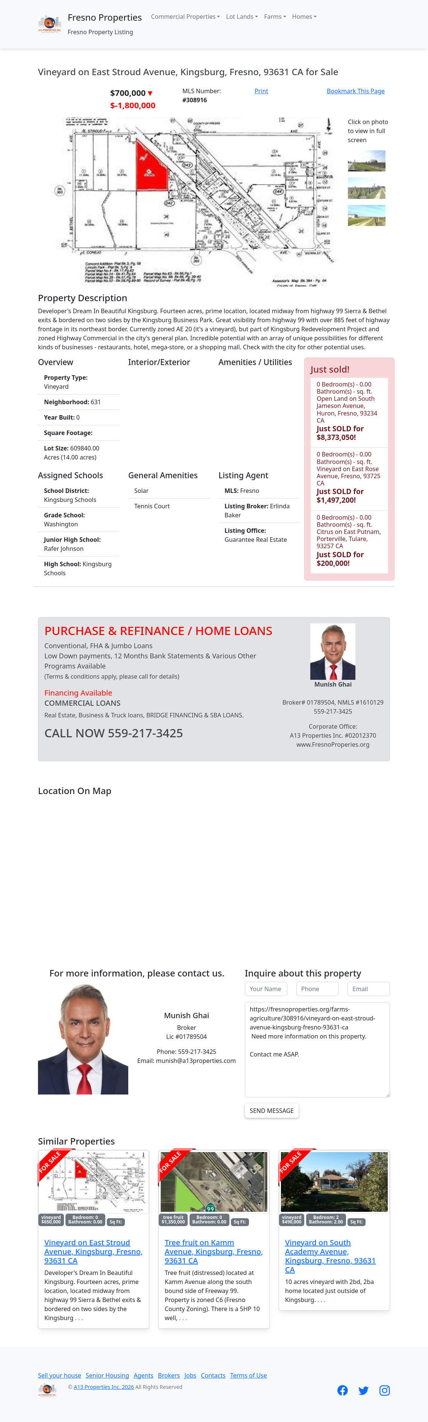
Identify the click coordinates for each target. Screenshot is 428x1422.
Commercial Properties (183, 16)
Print (261, 91)
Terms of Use (248, 1375)
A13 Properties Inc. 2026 (104, 1386)
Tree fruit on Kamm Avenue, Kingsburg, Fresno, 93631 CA (214, 1251)
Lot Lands (239, 16)
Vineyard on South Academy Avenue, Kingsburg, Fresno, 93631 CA (330, 1256)
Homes (302, 16)
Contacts (213, 1375)
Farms (273, 16)
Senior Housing (107, 1375)
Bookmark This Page (356, 91)
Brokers (169, 1375)
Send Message (272, 1111)
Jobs (190, 1375)
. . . (79, 1318)
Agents (143, 1375)
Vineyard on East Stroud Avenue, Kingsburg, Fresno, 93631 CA (93, 1251)
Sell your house (59, 1375)
